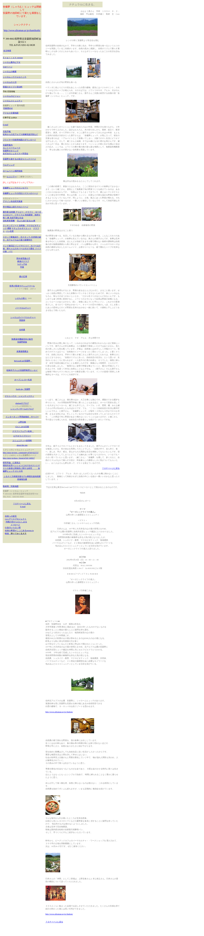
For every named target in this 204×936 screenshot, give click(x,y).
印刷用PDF (8, 108)
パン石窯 (10, 231)
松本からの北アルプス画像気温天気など (20, 134)
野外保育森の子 (23, 258)
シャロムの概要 (10, 71)
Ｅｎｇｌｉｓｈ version (13, 58)
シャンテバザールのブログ (22, 409)
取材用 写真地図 (10, 486)
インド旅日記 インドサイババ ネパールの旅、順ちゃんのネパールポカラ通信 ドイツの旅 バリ (22, 249)
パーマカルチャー (23, 308)
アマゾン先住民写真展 (12, 201)
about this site (22, 445)
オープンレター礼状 (23, 380)
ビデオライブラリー (22, 436)
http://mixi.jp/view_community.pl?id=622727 (21, 452)
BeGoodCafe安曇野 (23, 361)
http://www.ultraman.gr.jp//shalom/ (59, 712)
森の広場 (23, 276)
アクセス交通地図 (10, 113)
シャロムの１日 (10, 82)
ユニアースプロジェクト (15, 519)
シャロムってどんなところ (14, 77)
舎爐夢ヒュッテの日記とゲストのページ (20, 193)
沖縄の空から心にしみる (16, 522)
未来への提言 (11, 516)
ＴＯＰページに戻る (22, 504)
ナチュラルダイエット (21, 228)
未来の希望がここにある (15, 530)
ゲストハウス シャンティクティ (19, 396)
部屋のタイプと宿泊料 (12, 87)
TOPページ (7, 67)
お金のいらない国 (13, 527)
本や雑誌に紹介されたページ (15, 207)
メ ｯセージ (15, 525)
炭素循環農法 (22, 351)
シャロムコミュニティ (12, 101)
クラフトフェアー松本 (23, 431)
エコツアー (12, 177)
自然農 (22, 330)
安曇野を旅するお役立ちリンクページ (19, 159)
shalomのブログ (22, 403)
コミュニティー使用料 (22, 440)
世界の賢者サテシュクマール (22, 286)
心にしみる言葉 (22, 427)
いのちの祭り (21, 298)
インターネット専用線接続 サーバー (22, 417)
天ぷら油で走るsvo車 (26, 221)
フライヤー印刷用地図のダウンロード (19, 140)
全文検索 (7, 50)
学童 (22, 267)
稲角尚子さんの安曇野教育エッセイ (22, 370)
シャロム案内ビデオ (11, 62)
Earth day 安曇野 (23, 389)
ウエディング (9, 165)
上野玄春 (22, 422)
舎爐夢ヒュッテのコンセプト (15, 188)
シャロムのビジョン (11, 96)
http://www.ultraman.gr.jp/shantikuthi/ (22, 30)
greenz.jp (30, 530)
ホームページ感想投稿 (12, 171)
